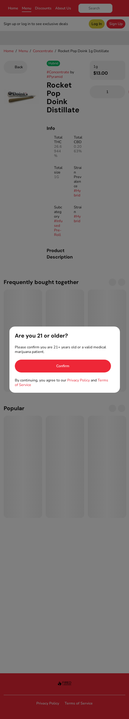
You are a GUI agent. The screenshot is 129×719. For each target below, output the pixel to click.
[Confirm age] (63, 366)
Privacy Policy (78, 380)
